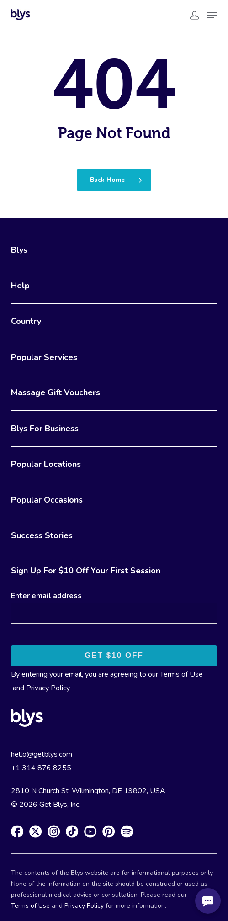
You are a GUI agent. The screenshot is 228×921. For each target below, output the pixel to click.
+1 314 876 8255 (41, 768)
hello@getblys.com (41, 754)
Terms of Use (181, 674)
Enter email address (46, 596)
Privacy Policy (48, 688)
